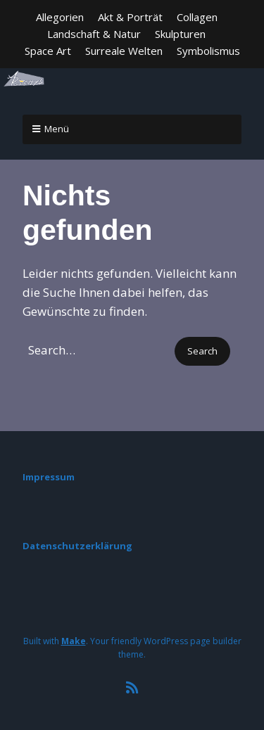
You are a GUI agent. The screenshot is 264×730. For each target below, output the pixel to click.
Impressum (49, 476)
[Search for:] (97, 350)
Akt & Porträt (130, 17)
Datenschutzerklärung (77, 545)
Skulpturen (180, 34)
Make (73, 641)
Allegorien (60, 17)
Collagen (197, 17)
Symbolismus (208, 51)
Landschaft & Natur (94, 34)
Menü (56, 128)
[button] (202, 351)
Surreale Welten (124, 51)
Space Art (48, 51)
